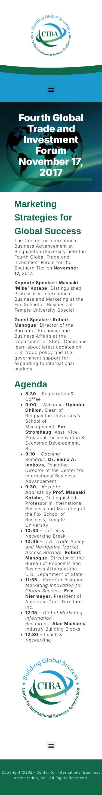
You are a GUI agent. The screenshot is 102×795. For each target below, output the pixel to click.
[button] (51, 89)
